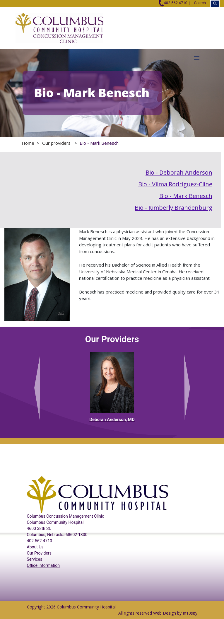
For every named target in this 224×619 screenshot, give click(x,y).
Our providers (56, 143)
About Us (35, 547)
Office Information (43, 565)
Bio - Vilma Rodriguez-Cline (175, 184)
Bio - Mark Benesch (99, 143)
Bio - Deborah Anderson (179, 172)
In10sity (190, 613)
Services (34, 559)
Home (28, 143)
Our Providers (39, 553)
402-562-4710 (173, 3)
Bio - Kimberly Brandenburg (173, 208)
